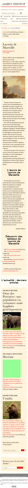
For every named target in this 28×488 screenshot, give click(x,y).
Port (16, 271)
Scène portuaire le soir (13, 255)
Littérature (4, 18)
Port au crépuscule (12, 249)
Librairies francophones (19, 21)
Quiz (2, 21)
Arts (12, 18)
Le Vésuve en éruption (13, 251)
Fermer (14, 486)
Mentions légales (15, 476)
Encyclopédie (21, 19)
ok (22, 450)
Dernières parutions (19, 16)
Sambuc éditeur (13, 4)
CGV (21, 476)
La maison (4, 23)
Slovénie (8, 357)
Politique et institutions (12, 354)
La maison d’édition (6, 476)
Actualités (7, 16)
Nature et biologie (8, 345)
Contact (24, 23)
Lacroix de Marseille (9, 271)
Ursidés (7, 398)
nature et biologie (10, 290)
